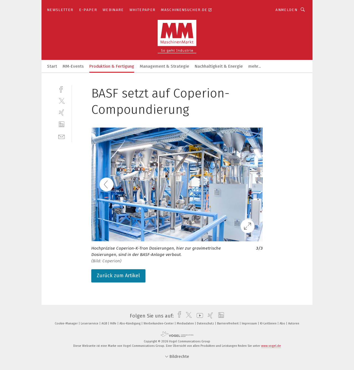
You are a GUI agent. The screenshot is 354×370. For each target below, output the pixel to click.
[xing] (61, 112)
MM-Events (73, 66)
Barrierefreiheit (228, 323)
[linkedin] (61, 124)
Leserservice (90, 323)
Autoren (293, 323)
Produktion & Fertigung (111, 66)
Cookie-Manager (67, 323)
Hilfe (113, 323)
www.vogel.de (271, 346)
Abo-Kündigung (130, 323)
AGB (104, 323)
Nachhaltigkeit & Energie (219, 66)
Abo (283, 323)
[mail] (61, 136)
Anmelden (286, 9)
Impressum (250, 323)
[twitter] (61, 100)
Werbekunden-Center (159, 323)
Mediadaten (186, 323)
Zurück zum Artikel (118, 276)
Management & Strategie (164, 66)
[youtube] (198, 316)
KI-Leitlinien (268, 323)
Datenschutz (206, 323)
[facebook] (61, 88)
